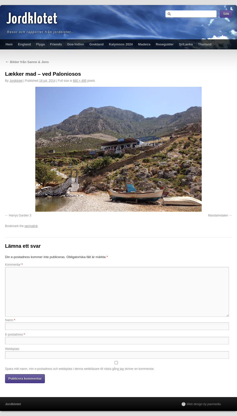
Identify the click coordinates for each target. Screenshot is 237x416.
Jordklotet (32, 19)
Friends (56, 44)
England (24, 44)
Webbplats (12, 349)
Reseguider (165, 44)
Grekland (97, 44)
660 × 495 (79, 80)
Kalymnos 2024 (121, 44)
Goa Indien (75, 44)
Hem (9, 44)
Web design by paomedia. (204, 404)
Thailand (204, 44)
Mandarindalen (218, 215)
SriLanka (186, 44)
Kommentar (14, 264)
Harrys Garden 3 (20, 215)
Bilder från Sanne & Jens (27, 62)
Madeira (144, 44)
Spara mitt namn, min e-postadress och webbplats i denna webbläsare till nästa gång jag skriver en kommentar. (79, 369)
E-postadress (15, 334)
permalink (31, 226)
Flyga (40, 44)
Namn (10, 320)
